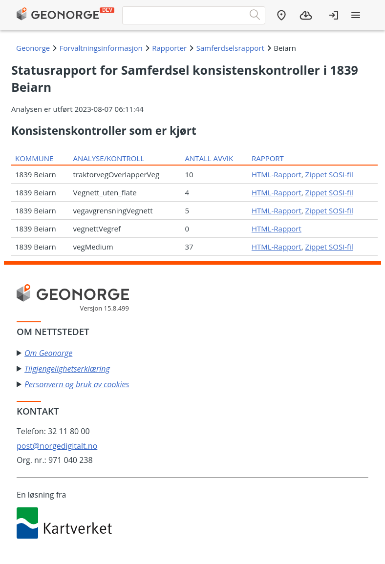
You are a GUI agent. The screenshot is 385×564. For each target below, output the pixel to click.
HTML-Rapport (276, 174)
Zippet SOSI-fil (329, 174)
